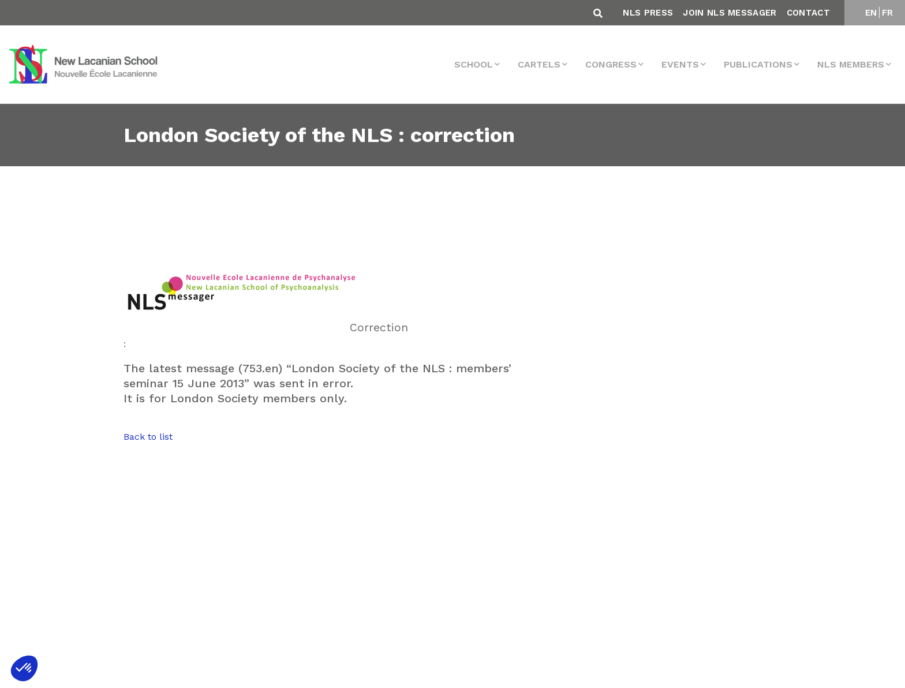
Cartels (539, 64)
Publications (758, 64)
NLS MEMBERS (850, 64)
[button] (24, 668)
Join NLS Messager (729, 13)
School (473, 64)
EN (871, 13)
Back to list (148, 436)
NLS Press (648, 13)
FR (887, 13)
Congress (611, 64)
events (680, 64)
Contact (808, 13)
